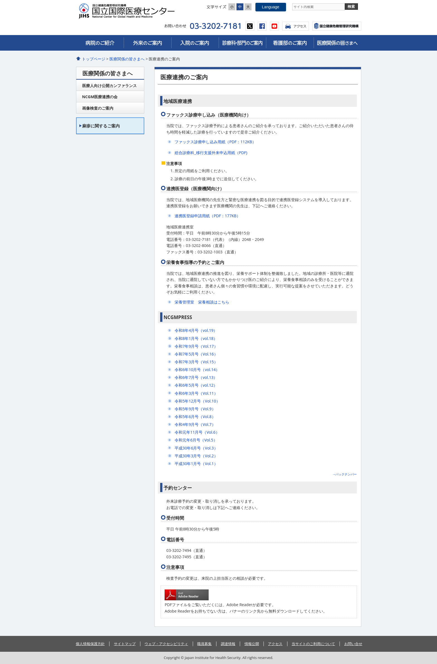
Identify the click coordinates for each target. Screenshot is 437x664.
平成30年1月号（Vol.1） (196, 463)
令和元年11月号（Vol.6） (197, 432)
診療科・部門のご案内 (242, 43)
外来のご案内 (147, 43)
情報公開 (252, 643)
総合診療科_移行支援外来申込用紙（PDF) (211, 152)
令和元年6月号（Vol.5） (196, 440)
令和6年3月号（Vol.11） (196, 393)
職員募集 (204, 643)
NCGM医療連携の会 (100, 96)
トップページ (93, 58)
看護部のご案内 (289, 43)
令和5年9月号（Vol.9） (195, 408)
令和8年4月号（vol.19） (196, 330)
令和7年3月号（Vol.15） (196, 361)
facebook (262, 26)
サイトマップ (125, 643)
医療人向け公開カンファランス (109, 85)
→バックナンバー (344, 474)
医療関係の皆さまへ (337, 43)
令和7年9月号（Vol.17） (196, 346)
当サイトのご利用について (313, 643)
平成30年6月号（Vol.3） (196, 448)
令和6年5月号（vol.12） (196, 385)
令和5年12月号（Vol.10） (197, 401)
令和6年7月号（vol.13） (196, 377)
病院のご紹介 (100, 43)
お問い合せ (353, 643)
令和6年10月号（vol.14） (197, 369)
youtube (274, 26)
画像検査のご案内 (97, 108)
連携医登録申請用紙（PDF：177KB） (207, 215)
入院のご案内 (195, 43)
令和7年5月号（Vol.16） (196, 354)
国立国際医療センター (129, 10)
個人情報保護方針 (90, 643)
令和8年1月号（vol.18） (196, 338)
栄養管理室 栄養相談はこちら (202, 302)
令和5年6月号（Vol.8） (195, 416)
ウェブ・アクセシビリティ (166, 643)
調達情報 (228, 643)
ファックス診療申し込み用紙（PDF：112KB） (215, 141)
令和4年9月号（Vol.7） (195, 424)
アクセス (295, 26)
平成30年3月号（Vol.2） (196, 455)
